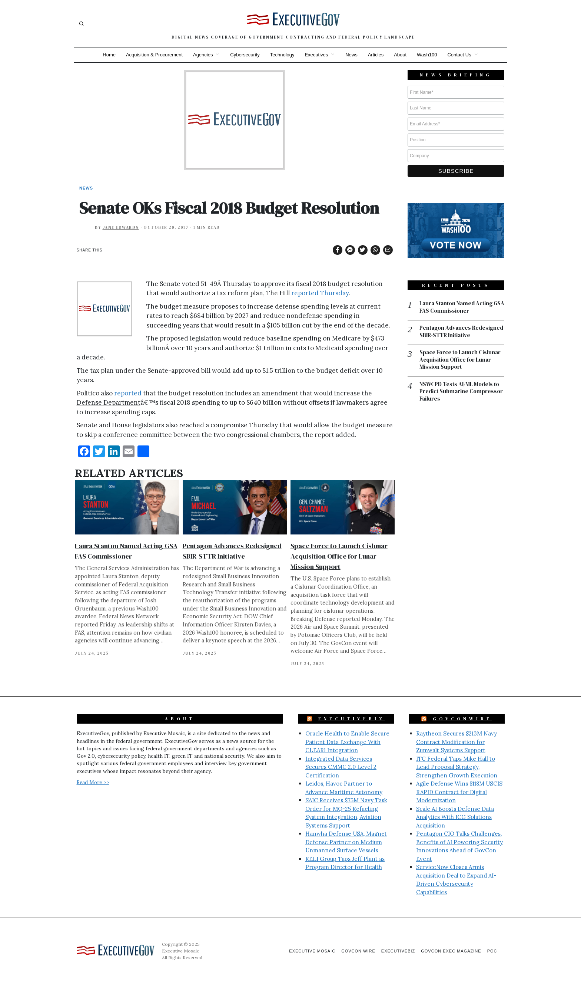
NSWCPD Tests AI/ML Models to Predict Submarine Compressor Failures (461, 391)
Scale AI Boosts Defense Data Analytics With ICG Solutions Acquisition (455, 817)
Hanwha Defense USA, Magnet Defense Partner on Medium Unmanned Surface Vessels (346, 842)
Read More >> (93, 782)
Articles (376, 54)
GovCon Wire (358, 951)
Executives (316, 54)
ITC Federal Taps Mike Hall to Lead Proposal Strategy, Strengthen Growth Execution (456, 767)
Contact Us (459, 54)
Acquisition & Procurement (154, 54)
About (400, 54)
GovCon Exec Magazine (451, 951)
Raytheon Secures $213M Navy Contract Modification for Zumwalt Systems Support (456, 742)
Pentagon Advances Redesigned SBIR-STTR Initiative (461, 331)
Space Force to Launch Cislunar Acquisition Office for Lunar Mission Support (339, 556)
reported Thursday (320, 293)
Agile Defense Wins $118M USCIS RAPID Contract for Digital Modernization (459, 792)
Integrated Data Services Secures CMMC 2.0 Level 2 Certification (340, 767)
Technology (282, 54)
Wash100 (427, 54)
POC (492, 951)
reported (128, 393)
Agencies (203, 54)
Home (109, 54)
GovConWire (462, 719)
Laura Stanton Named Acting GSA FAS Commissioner (461, 307)
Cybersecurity (244, 54)
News (351, 54)
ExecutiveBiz (351, 719)
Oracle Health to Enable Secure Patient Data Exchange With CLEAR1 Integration (347, 742)
